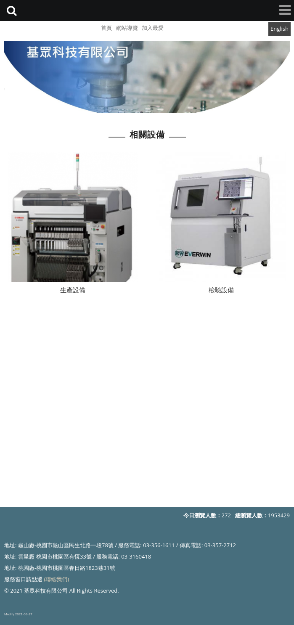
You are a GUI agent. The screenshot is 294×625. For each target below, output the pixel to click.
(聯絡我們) (56, 579)
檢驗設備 (221, 290)
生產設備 (72, 290)
